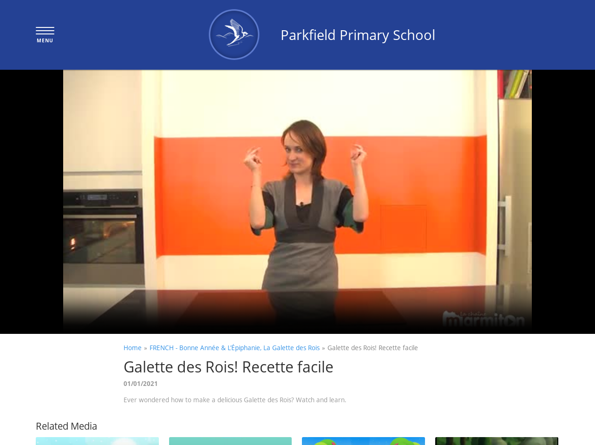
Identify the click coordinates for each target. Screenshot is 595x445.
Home (133, 347)
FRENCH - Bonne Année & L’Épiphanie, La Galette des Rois (235, 347)
